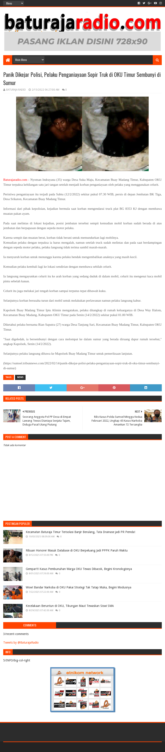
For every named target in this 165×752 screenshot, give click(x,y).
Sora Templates (27, 747)
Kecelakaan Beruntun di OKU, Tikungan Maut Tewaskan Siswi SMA (70, 606)
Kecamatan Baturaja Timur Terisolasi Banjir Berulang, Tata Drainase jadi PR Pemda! (80, 532)
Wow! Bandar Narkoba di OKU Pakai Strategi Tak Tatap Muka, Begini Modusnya (78, 587)
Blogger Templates (52, 747)
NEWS (20, 377)
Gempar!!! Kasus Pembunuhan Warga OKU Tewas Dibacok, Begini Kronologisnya (79, 569)
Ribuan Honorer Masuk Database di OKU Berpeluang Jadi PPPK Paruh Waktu (77, 550)
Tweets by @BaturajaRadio (21, 642)
